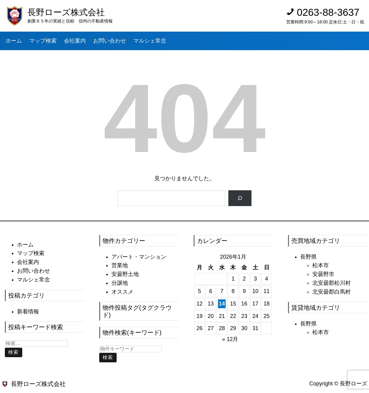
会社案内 (28, 262)
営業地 (119, 265)
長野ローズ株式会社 (66, 12)
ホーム (25, 245)
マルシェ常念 (33, 280)
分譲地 (119, 283)
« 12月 (230, 339)
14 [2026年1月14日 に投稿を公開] (222, 304)
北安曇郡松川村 (331, 283)
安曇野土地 (125, 274)
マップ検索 (30, 253)
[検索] (239, 198)
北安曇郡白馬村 (331, 292)
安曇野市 (323, 274)
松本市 (320, 265)
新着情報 (28, 312)
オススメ (122, 292)
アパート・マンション (138, 257)
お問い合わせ (33, 271)
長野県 (308, 257)
